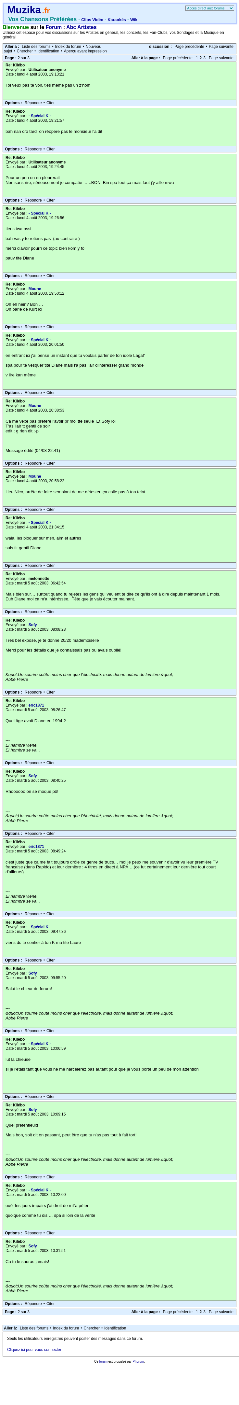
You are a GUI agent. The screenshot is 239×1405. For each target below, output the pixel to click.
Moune (35, 289)
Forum (54, 27)
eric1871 (36, 705)
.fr (46, 10)
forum (103, 1361)
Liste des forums (36, 46)
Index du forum (68, 46)
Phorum (138, 1361)
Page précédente (189, 46)
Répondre (33, 103)
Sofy (33, 625)
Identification (48, 51)
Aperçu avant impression (85, 51)
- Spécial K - (40, 116)
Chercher (25, 51)
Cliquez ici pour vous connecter (34, 1349)
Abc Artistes (81, 27)
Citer (50, 103)
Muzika (24, 10)
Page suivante (221, 46)
